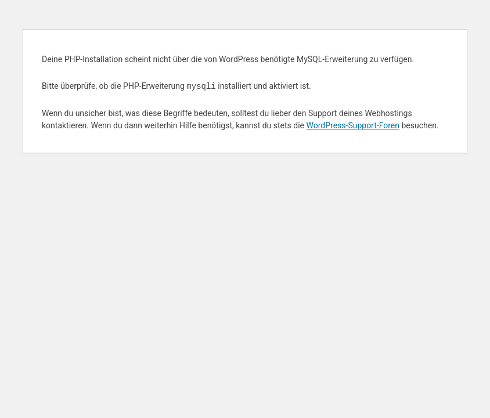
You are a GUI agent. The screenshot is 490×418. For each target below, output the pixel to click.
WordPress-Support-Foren (352, 125)
